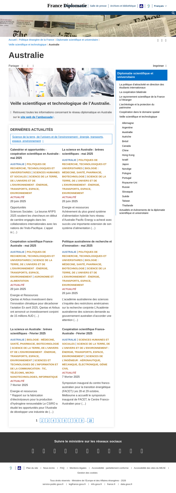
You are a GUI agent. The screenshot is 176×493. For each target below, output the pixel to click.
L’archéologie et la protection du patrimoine (136, 106)
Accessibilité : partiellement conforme (110, 468)
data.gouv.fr (126, 484)
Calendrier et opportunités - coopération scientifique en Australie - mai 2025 (35, 153)
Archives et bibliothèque (123, 5)
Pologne (126, 173)
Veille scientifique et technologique (138, 116)
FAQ (62, 468)
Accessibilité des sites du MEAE (150, 468)
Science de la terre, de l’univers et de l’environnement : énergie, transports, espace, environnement (58, 138)
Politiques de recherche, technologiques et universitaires (32, 168)
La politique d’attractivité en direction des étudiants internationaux (141, 86)
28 (90, 420)
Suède (125, 196)
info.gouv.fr (96, 484)
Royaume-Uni (129, 182)
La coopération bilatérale (132, 92)
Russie (126, 187)
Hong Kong (128, 155)
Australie (17, 164)
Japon (125, 164)
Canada (126, 146)
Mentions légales (78, 468)
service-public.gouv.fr (53, 484)
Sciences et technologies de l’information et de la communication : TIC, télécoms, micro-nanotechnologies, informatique (34, 368)
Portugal (126, 178)
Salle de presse (98, 5)
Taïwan (126, 200)
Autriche (126, 136)
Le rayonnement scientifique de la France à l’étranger (142, 98)
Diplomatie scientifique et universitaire (135, 75)
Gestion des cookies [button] (87, 473)
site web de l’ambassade (37, 117)
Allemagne (128, 123)
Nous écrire (49, 468)
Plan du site (32, 468)
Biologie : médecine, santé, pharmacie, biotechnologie (82, 172)
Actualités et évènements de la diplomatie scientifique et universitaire (142, 211)
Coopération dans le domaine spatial (139, 112)
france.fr (111, 484)
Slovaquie (127, 191)
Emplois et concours (75, 5)
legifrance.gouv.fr (77, 484)
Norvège (126, 168)
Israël (125, 159)
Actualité (17, 197)
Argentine (127, 127)
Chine (125, 150)
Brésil (125, 141)
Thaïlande (127, 205)
